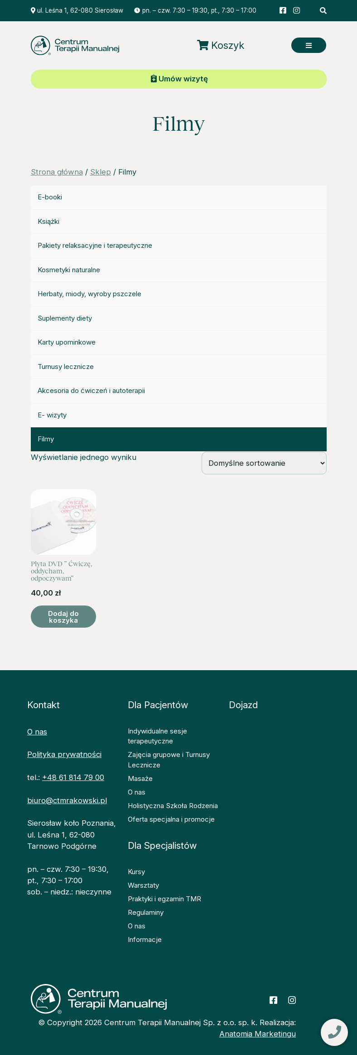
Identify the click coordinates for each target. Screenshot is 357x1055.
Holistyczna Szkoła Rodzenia (173, 805)
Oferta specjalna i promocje (171, 819)
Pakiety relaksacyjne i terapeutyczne (95, 245)
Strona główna (57, 171)
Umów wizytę (179, 78)
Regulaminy (146, 912)
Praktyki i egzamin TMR (164, 898)
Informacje (145, 939)
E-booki (50, 197)
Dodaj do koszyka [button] (63, 616)
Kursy (136, 871)
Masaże (140, 778)
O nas (37, 731)
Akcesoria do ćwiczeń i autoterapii (91, 390)
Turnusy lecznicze (66, 366)
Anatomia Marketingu (257, 1033)
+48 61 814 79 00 (73, 777)
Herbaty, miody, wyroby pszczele (89, 293)
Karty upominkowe (67, 342)
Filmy (46, 439)
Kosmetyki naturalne (69, 269)
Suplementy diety (65, 318)
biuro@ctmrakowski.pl (67, 800)
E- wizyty (52, 415)
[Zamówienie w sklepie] (264, 463)
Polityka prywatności (64, 754)
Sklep (100, 171)
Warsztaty (143, 885)
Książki (48, 221)
